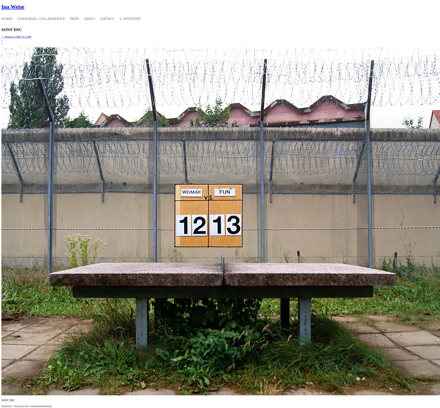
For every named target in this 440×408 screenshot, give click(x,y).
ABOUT (89, 19)
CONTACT (107, 19)
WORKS (7, 19)
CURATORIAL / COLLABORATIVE (41, 19)
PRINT (74, 19)
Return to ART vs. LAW (16, 36)
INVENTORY (132, 19)
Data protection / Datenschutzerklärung (32, 406)
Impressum (6, 406)
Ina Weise (12, 7)
